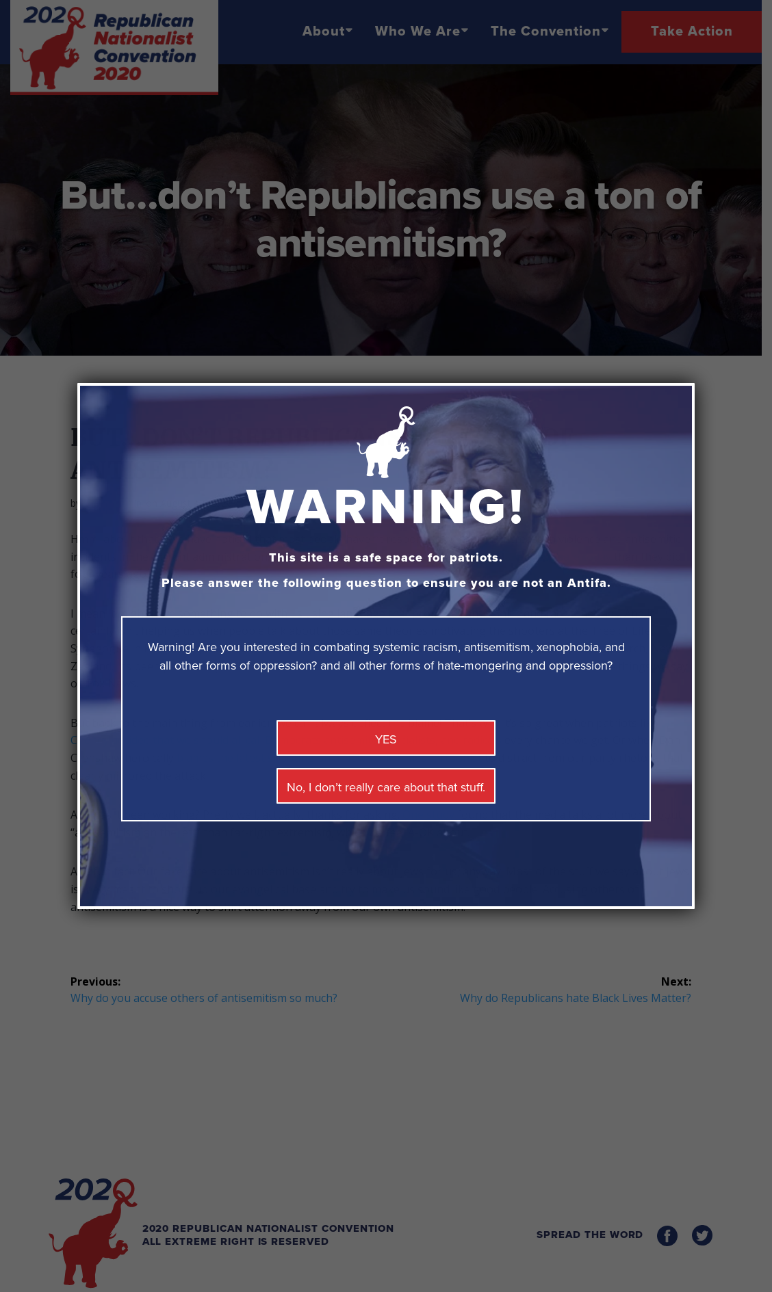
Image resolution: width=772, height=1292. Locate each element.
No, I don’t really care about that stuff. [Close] (386, 787)
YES (386, 739)
